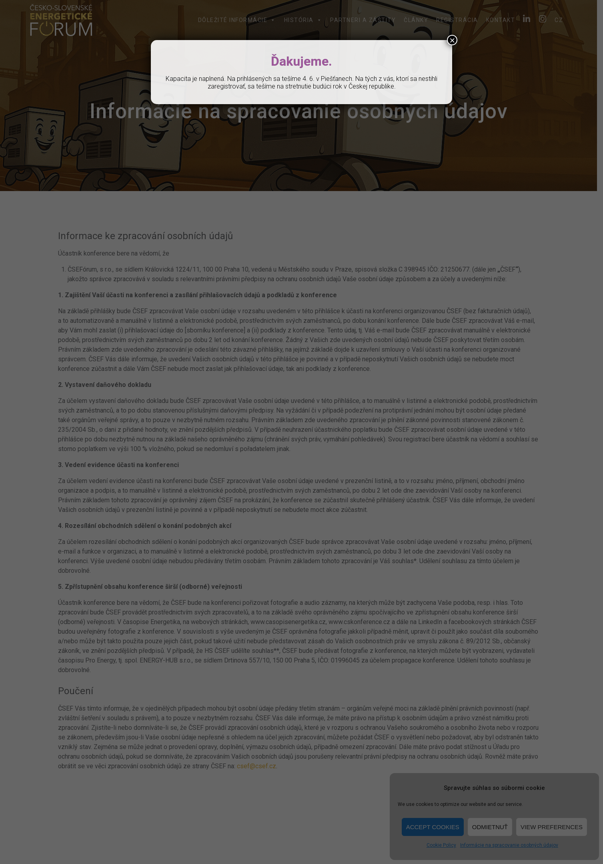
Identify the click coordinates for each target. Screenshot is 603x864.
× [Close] (452, 40)
